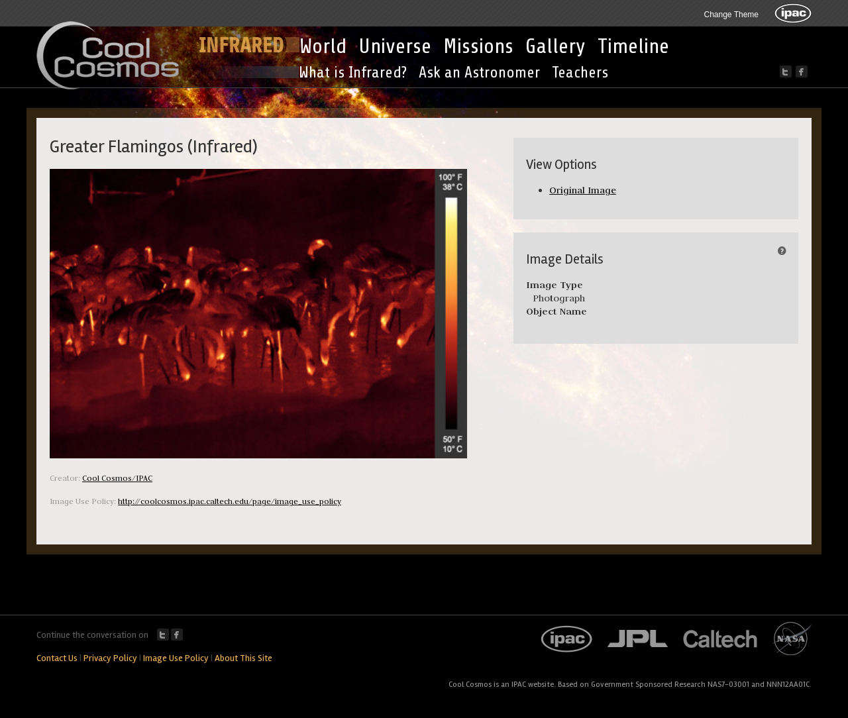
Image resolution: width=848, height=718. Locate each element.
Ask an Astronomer (479, 72)
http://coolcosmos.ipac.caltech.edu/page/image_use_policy (229, 501)
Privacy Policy (110, 658)
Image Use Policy (176, 658)
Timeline (633, 46)
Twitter (163, 635)
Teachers (580, 72)
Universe (394, 46)
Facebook (177, 635)
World (322, 46)
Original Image (582, 190)
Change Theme (731, 14)
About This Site (243, 658)
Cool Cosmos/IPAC (117, 478)
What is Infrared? (353, 72)
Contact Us (57, 658)
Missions (478, 46)
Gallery (555, 46)
